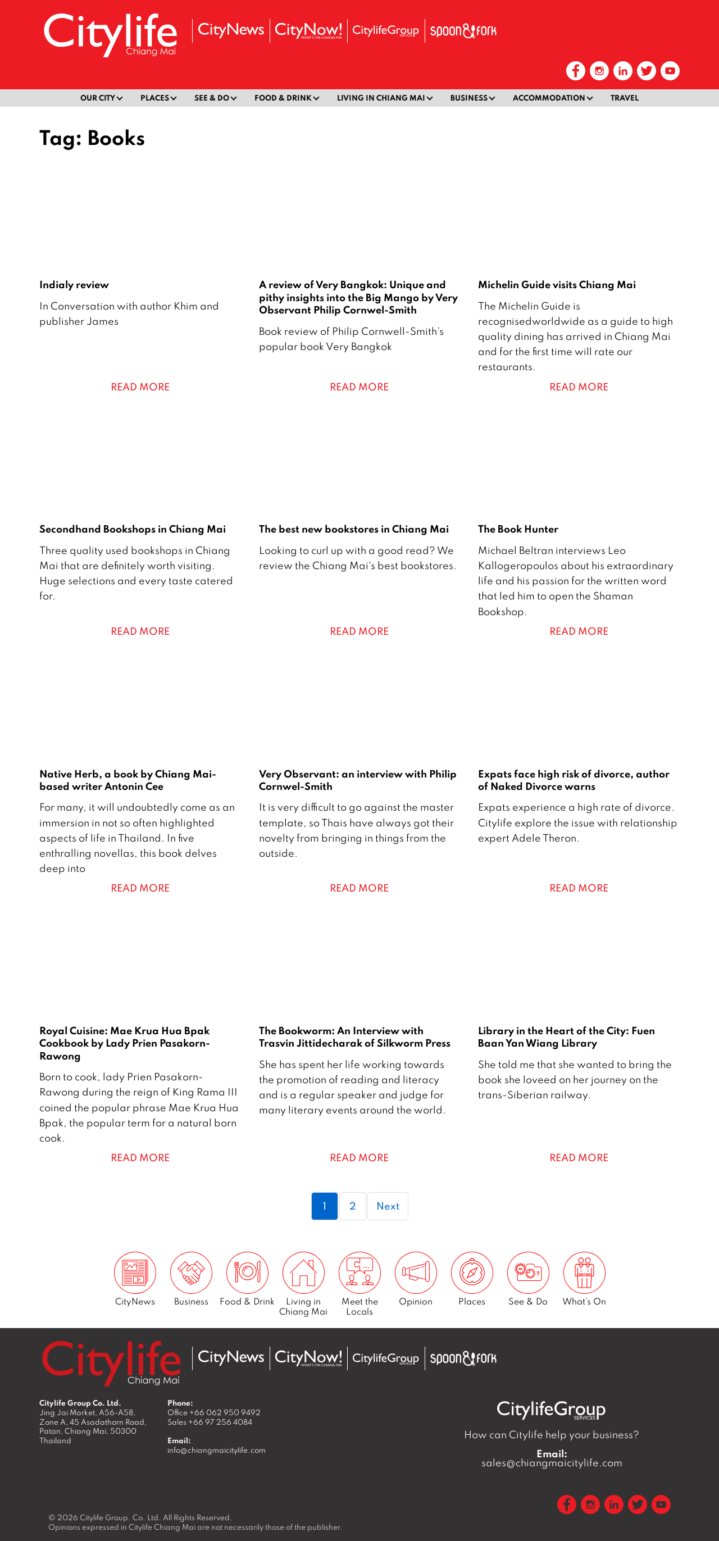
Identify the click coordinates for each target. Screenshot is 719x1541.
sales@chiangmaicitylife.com (551, 1458)
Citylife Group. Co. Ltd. (120, 1517)
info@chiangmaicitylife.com (216, 1450)
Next (387, 1205)
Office (214, 1412)
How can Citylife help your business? (551, 1434)
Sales (209, 1422)
